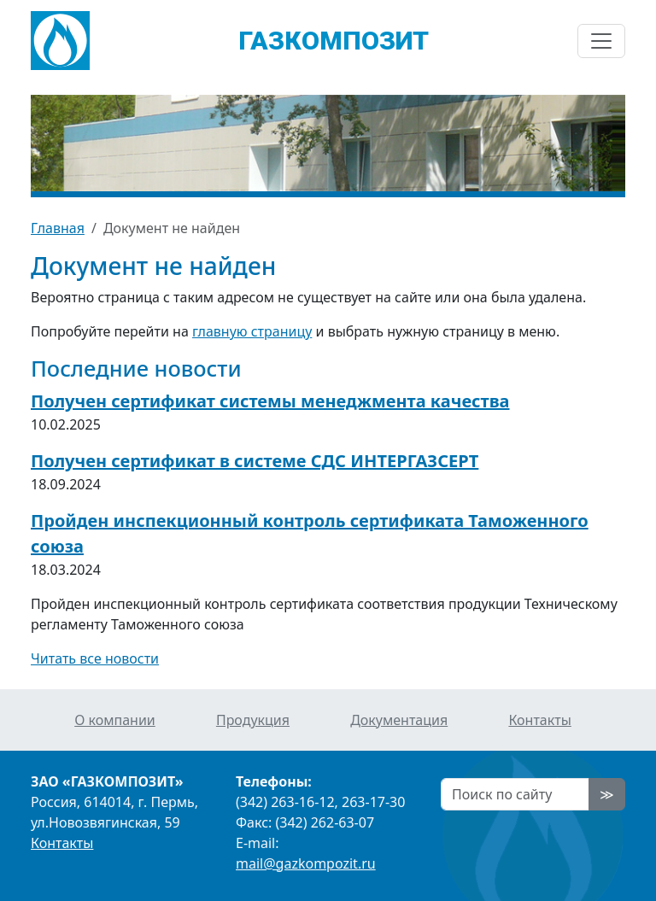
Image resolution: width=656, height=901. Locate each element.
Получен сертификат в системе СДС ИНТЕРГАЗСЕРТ (254, 460)
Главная (58, 228)
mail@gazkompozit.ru (306, 863)
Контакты (539, 720)
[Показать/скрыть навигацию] (601, 41)
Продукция (253, 720)
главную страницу (252, 331)
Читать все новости (95, 658)
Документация (399, 720)
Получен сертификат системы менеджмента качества (270, 400)
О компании (114, 720)
